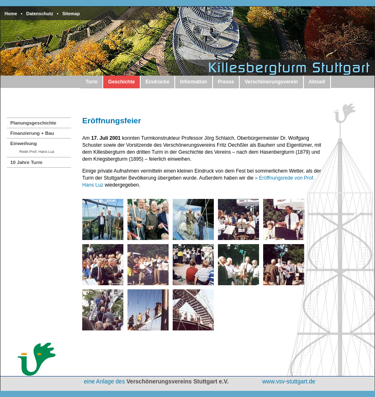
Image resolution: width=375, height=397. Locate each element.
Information (193, 82)
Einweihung (23, 143)
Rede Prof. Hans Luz (36, 151)
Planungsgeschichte (33, 122)
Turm (91, 82)
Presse (226, 82)
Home (11, 13)
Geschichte (121, 82)
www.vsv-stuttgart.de (288, 381)
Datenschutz (39, 13)
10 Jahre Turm (26, 162)
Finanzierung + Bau (32, 133)
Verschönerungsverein (271, 82)
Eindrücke (157, 82)
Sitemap (71, 13)
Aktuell (317, 82)
